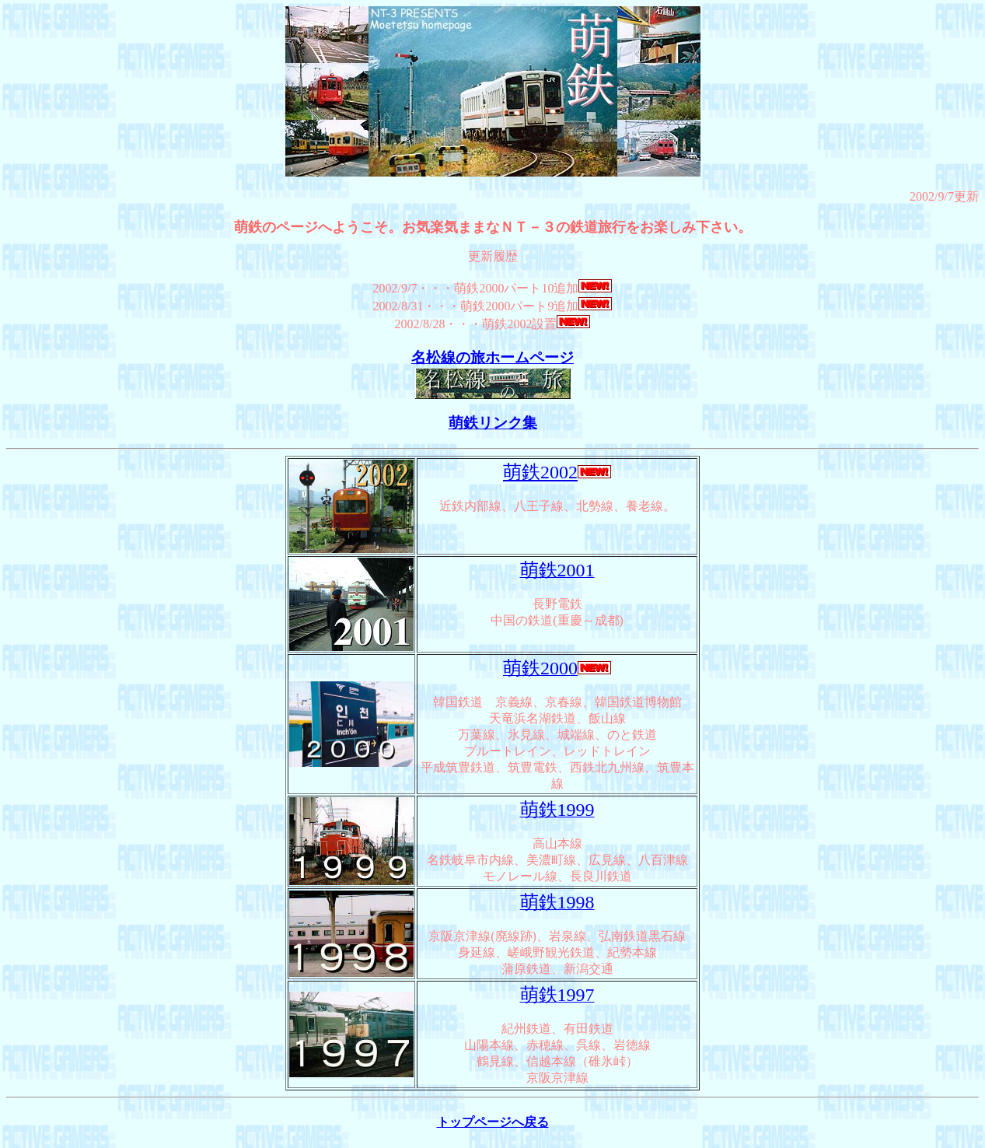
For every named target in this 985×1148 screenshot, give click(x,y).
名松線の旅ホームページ (492, 357)
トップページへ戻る (493, 1122)
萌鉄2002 (540, 472)
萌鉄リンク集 (493, 423)
